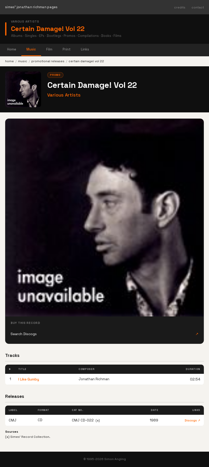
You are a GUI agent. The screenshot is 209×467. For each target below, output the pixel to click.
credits (179, 7)
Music (31, 49)
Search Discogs (104, 334)
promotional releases (47, 61)
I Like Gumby (28, 379)
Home (11, 49)
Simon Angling (115, 459)
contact (198, 7)
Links (85, 49)
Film (49, 49)
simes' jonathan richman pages (31, 7)
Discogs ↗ (192, 420)
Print (67, 49)
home (9, 61)
